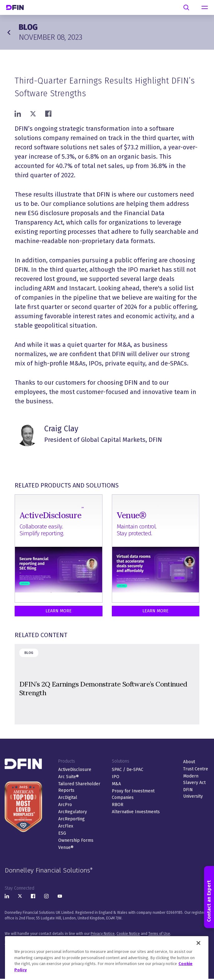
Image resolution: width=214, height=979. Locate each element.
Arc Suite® (68, 776)
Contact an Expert (209, 897)
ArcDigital (67, 797)
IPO (115, 776)
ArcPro (65, 804)
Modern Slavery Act (194, 779)
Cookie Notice (128, 933)
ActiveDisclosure (74, 769)
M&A (116, 783)
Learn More (58, 611)
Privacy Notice (103, 933)
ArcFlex (65, 826)
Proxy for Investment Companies (133, 794)
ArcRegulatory (72, 811)
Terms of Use (159, 933)
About (189, 761)
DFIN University (193, 793)
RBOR (117, 804)
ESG (62, 833)
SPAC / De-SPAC (127, 769)
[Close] (198, 958)
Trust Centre (195, 769)
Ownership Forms (75, 840)
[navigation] (204, 7)
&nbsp (107, 684)
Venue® (66, 847)
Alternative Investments (136, 811)
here (38, 945)
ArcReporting (71, 819)
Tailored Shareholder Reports (79, 787)
